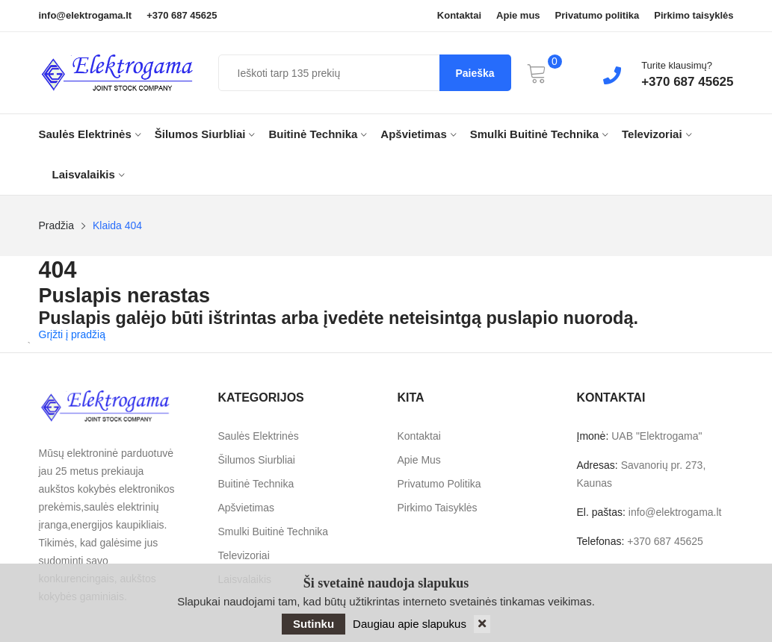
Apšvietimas (418, 134)
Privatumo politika (597, 15)
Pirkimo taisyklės (693, 15)
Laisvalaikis (88, 174)
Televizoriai (657, 134)
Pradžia (56, 225)
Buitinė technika (317, 134)
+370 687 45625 (181, 15)
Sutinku (313, 623)
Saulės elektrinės (90, 134)
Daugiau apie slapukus (409, 623)
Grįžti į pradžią (72, 334)
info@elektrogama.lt (85, 15)
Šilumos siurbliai (205, 134)
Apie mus (518, 15)
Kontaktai (459, 15)
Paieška (474, 73)
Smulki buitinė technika (539, 134)
